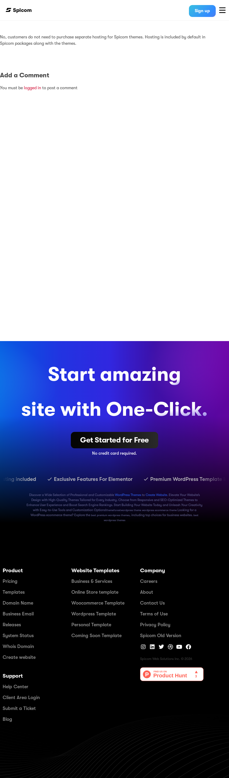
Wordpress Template (93, 613)
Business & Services (91, 581)
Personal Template (91, 624)
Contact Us (152, 603)
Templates (14, 592)
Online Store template (94, 592)
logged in (33, 88)
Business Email (18, 613)
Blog (7, 719)
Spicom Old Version (160, 635)
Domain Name (18, 603)
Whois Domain (18, 646)
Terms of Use (154, 613)
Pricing (10, 581)
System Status (18, 635)
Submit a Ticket (19, 708)
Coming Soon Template (96, 635)
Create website (19, 657)
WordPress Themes (128, 495)
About (146, 592)
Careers (148, 581)
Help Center (15, 686)
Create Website (156, 495)
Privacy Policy (155, 624)
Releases (12, 624)
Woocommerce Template (97, 603)
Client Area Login (21, 697)
